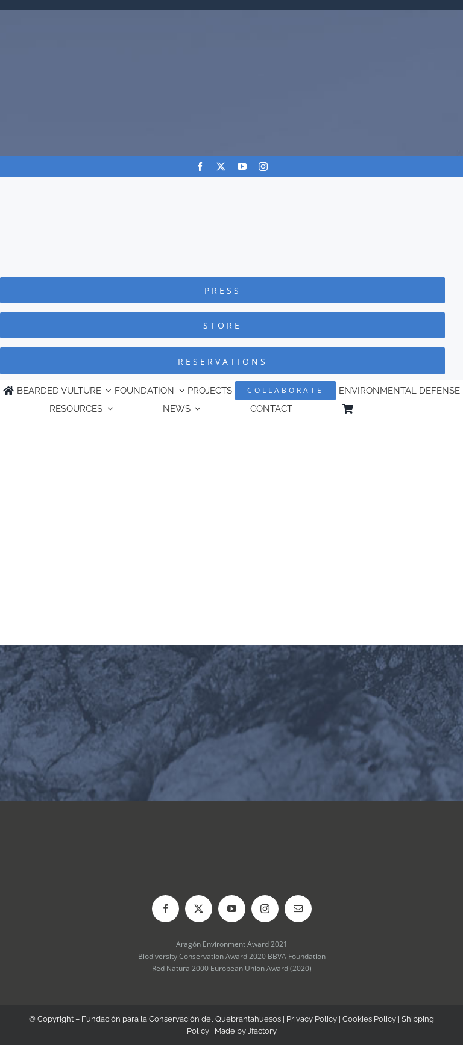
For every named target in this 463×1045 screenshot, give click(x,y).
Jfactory (262, 1030)
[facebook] (199, 166)
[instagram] (263, 166)
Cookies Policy (369, 1018)
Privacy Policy (311, 1018)
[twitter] (220, 166)
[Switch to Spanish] (408, 409)
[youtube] (242, 166)
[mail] (298, 908)
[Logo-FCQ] (231, 188)
